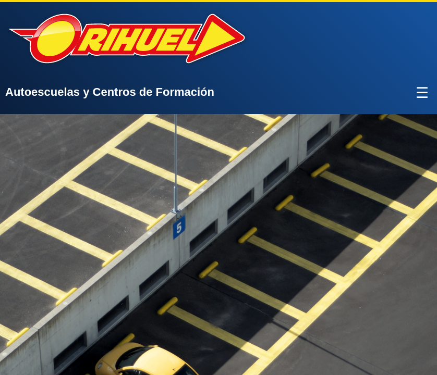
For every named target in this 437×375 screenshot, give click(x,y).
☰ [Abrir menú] (422, 93)
